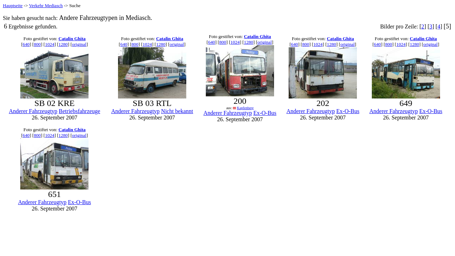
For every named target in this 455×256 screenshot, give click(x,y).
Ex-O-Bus (265, 113)
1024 (49, 44)
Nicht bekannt (177, 111)
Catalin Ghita (72, 38)
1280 (63, 44)
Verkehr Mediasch (46, 5)
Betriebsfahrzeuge (79, 111)
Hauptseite (13, 5)
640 (26, 44)
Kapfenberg (245, 108)
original (79, 44)
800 (37, 44)
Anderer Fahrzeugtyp (33, 111)
